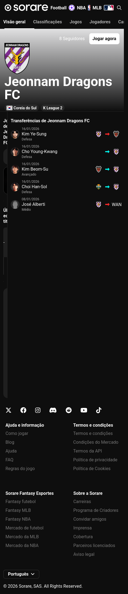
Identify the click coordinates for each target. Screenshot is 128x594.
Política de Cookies (91, 468)
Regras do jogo (20, 468)
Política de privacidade (95, 459)
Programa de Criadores (95, 510)
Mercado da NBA (21, 545)
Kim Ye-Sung (34, 134)
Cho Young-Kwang (39, 151)
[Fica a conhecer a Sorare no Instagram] (38, 410)
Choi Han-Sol (34, 186)
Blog (9, 442)
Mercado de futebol (24, 528)
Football (63, 8)
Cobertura (83, 536)
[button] (119, 7)
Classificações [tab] (47, 21)
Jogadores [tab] (100, 21)
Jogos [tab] (75, 21)
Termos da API (87, 451)
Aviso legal (83, 554)
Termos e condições (93, 433)
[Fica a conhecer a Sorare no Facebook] (23, 410)
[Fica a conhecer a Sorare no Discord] (53, 410)
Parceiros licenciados (94, 545)
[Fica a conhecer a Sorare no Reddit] (68, 410)
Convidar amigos (89, 519)
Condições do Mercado (95, 442)
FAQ (9, 459)
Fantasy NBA (18, 519)
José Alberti (33, 204)
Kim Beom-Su (35, 169)
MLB (103, 7)
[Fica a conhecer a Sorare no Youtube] (84, 410)
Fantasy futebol (20, 501)
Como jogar (16, 433)
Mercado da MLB (22, 536)
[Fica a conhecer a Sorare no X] (8, 410)
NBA (83, 7)
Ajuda (11, 451)
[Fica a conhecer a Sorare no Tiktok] (99, 410)
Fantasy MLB (18, 510)
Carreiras (82, 501)
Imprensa (82, 528)
